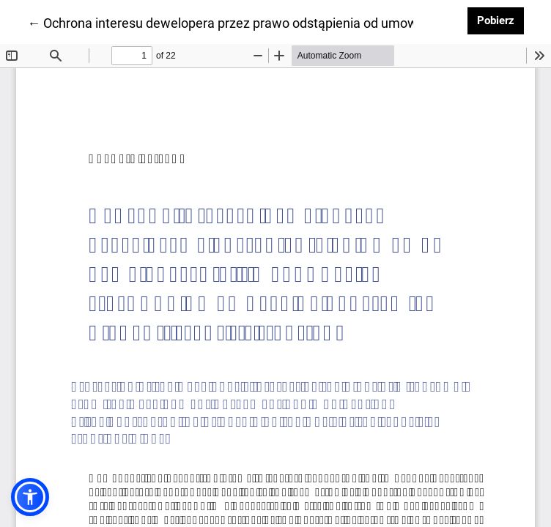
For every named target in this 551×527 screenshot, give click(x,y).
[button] (30, 497)
